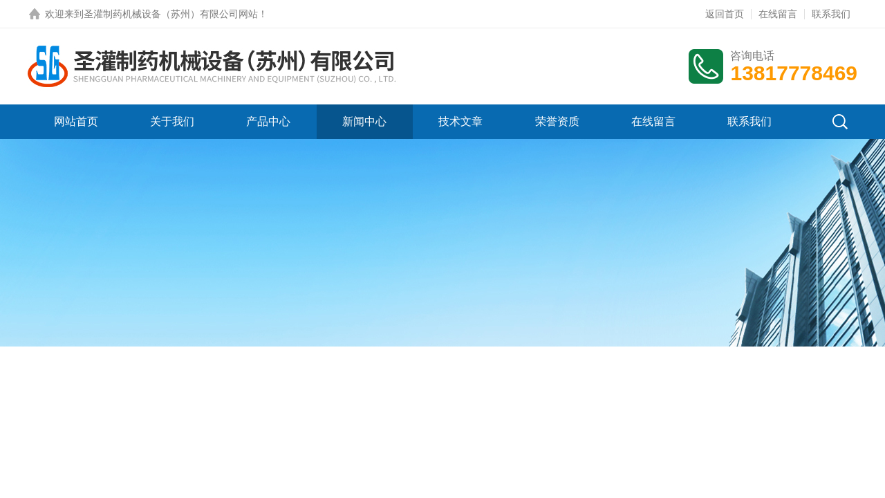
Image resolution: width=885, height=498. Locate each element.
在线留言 (777, 13)
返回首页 (724, 13)
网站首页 (76, 121)
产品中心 (268, 121)
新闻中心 (364, 121)
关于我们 (172, 121)
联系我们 (831, 13)
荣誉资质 (557, 121)
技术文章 (460, 121)
